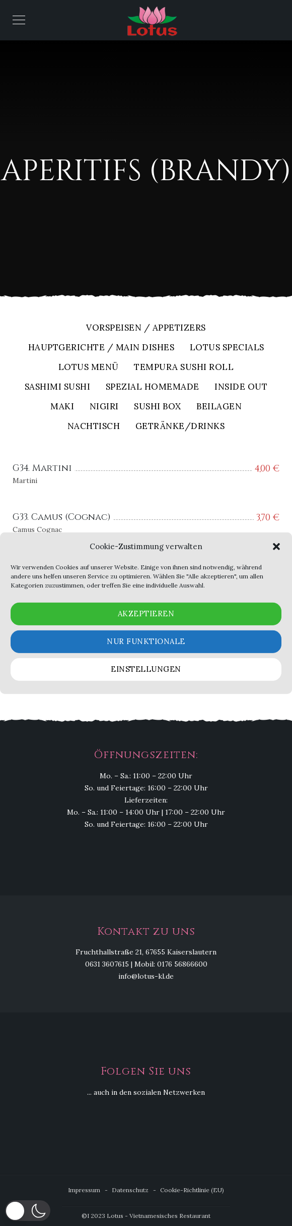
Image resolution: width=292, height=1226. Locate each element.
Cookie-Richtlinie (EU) (192, 1190)
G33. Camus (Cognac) (62, 517)
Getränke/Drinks (180, 427)
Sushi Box (157, 407)
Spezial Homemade (152, 387)
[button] (276, 547)
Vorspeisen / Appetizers (146, 328)
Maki (62, 407)
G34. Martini (42, 468)
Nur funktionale (146, 641)
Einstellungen (146, 669)
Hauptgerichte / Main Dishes (101, 348)
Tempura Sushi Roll (184, 367)
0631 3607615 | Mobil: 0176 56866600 (146, 964)
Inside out (240, 387)
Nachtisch (93, 427)
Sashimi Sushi (58, 387)
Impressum (84, 1190)
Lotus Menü (88, 367)
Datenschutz (130, 1190)
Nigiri (104, 407)
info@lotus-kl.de (146, 976)
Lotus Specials (227, 348)
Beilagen (219, 407)
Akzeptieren (146, 613)
